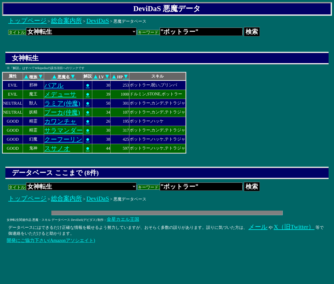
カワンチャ (60, 121)
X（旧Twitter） (294, 226)
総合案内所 (66, 20)
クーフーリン (63, 139)
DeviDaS (97, 20)
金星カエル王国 (123, 219)
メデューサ (60, 94)
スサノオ (57, 148)
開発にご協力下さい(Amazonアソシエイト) (51, 240)
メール (258, 226)
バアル (54, 85)
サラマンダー (63, 130)
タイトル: (72, 32)
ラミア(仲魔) (62, 103)
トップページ (27, 20)
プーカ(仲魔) (62, 112)
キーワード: (190, 32)
